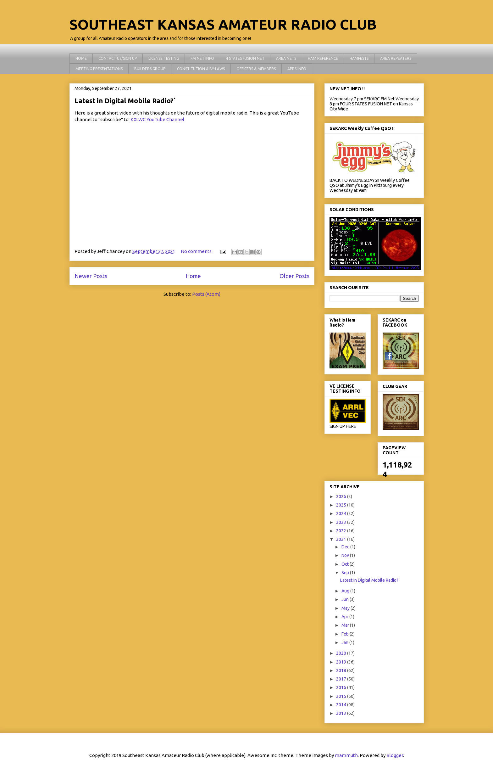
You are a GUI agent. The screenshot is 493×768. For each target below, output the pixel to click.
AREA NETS (286, 58)
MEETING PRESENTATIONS (99, 69)
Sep (345, 572)
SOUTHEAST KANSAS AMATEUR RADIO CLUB (223, 24)
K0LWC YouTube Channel (157, 119)
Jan (345, 642)
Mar (345, 625)
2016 (341, 687)
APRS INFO (296, 69)
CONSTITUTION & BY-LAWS (201, 69)
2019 (341, 661)
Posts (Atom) (206, 294)
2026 (341, 496)
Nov (345, 555)
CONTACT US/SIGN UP (117, 58)
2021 (341, 539)
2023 (341, 522)
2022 (341, 530)
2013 (341, 713)
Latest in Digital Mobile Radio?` (125, 100)
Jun (345, 599)
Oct (345, 564)
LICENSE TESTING (163, 58)
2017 (341, 678)
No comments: (197, 251)
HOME (81, 58)
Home (193, 276)
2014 (341, 704)
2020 (341, 653)
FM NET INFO (202, 58)
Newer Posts (91, 276)
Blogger (394, 755)
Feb (345, 633)
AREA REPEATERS (395, 58)
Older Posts (294, 276)
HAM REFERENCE (323, 58)
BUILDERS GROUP (149, 69)
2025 (341, 504)
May (346, 608)
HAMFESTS (359, 58)
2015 (341, 696)
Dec (345, 546)
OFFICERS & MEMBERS (256, 69)
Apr (345, 616)
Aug (345, 590)
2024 (341, 513)
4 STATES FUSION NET (245, 58)
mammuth (346, 755)
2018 (341, 670)
